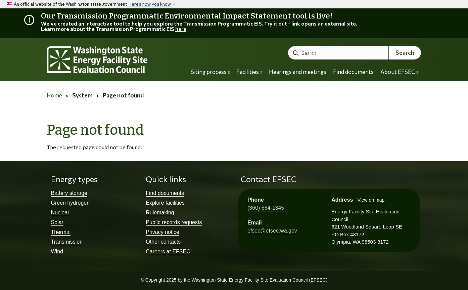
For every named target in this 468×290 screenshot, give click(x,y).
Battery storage (69, 193)
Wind (57, 251)
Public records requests (174, 222)
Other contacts (163, 242)
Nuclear (60, 212)
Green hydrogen (70, 203)
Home (54, 95)
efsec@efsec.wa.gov (272, 231)
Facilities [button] (249, 71)
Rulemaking (160, 212)
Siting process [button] (210, 71)
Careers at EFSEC (168, 251)
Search (404, 52)
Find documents (353, 71)
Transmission (67, 242)
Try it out (275, 23)
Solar (57, 222)
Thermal (61, 232)
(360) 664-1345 (265, 208)
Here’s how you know (150, 4)
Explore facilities (165, 203)
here (180, 29)
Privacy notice (162, 232)
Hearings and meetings (297, 71)
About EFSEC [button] (399, 71)
